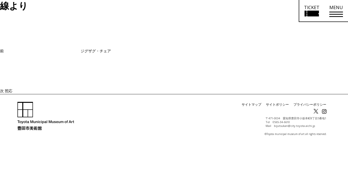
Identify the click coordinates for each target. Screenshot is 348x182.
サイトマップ (256, 104)
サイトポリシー (280, 104)
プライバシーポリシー (311, 104)
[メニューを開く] (336, 11)
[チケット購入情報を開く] (311, 11)
